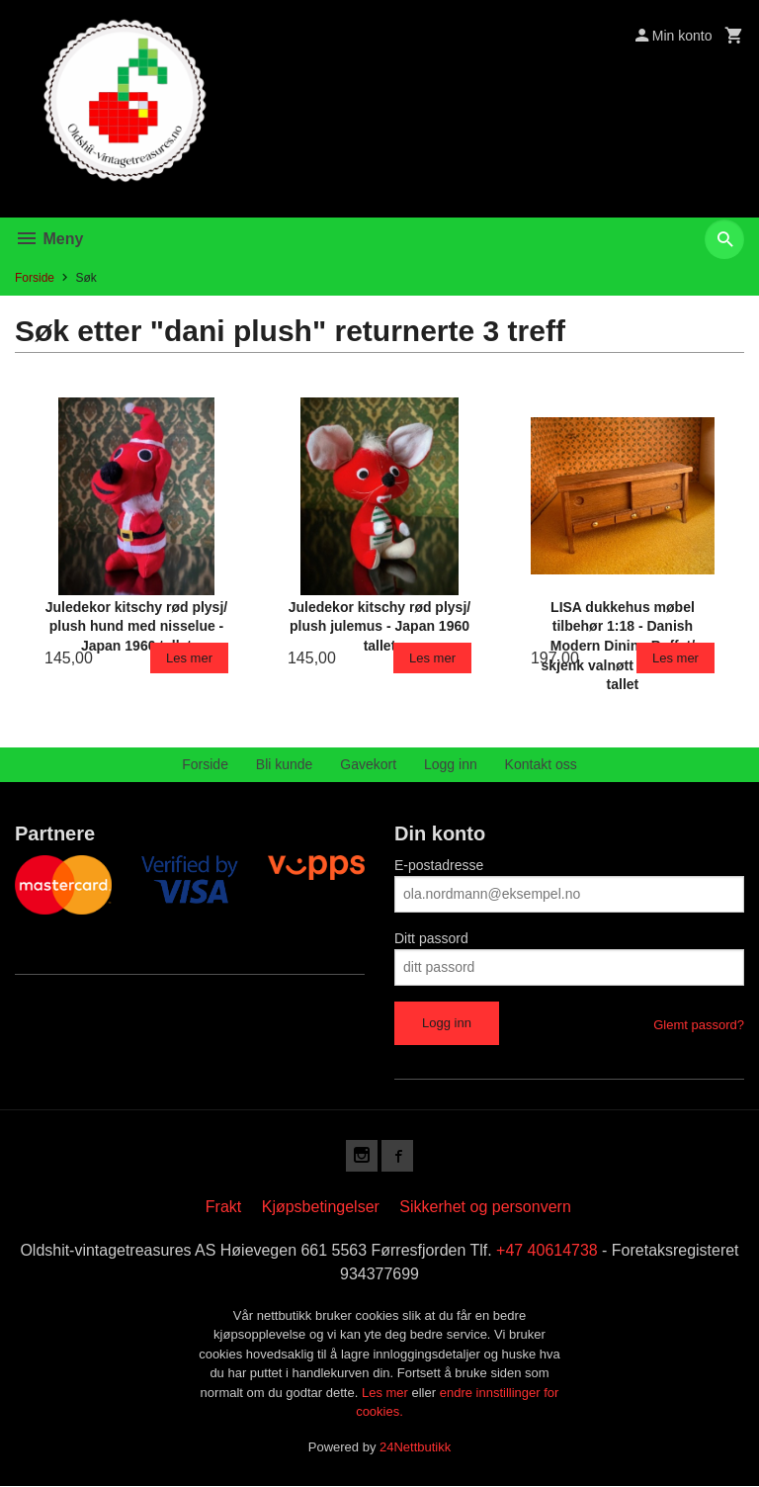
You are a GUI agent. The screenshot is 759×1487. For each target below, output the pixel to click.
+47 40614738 (547, 1250)
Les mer (387, 1392)
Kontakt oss (541, 764)
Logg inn (450, 764)
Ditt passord (431, 938)
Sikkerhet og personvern (484, 1206)
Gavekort (368, 764)
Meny (49, 238)
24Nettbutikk (415, 1447)
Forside (34, 278)
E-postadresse (438, 865)
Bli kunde (284, 764)
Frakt (223, 1206)
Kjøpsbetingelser (321, 1206)
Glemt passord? (698, 1024)
